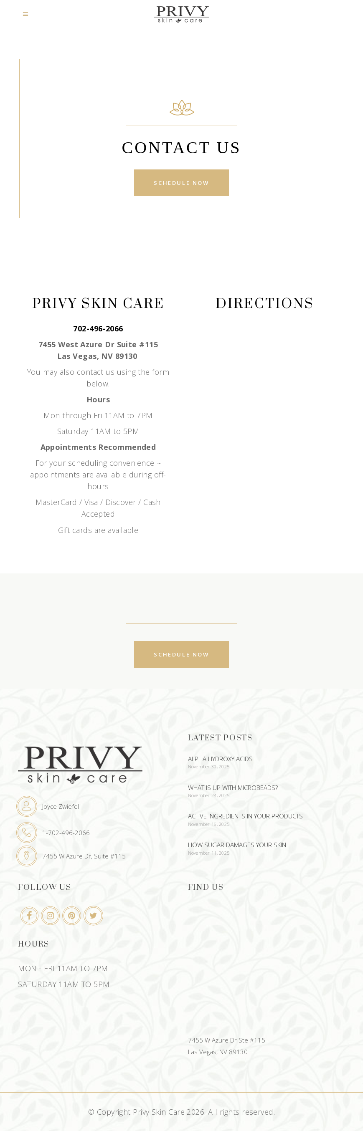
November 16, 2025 (209, 824)
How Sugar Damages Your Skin (237, 845)
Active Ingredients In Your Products (245, 816)
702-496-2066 (98, 328)
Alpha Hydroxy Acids (220, 759)
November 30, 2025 (209, 766)
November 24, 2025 (209, 795)
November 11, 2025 (209, 853)
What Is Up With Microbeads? (233, 787)
